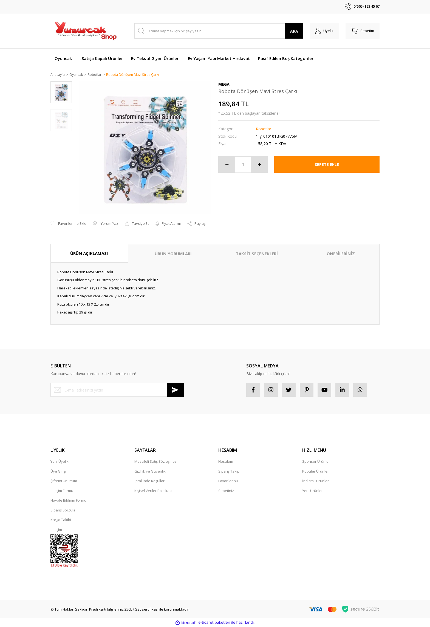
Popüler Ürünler (315, 471)
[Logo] (85, 31)
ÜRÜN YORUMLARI (173, 254)
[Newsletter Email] (117, 390)
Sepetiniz (226, 490)
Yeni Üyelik (59, 461)
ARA (294, 31)
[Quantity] (243, 165)
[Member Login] (324, 31)
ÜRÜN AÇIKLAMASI (89, 253)
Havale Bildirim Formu (68, 500)
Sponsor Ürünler (316, 461)
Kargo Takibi (60, 520)
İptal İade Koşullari (149, 481)
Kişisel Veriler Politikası (153, 490)
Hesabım (225, 461)
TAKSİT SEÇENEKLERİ (257, 254)
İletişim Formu (61, 490)
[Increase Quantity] (259, 165)
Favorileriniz (228, 481)
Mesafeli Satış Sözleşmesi (155, 461)
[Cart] (363, 31)
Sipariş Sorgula (62, 510)
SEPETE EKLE (327, 164)
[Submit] (175, 390)
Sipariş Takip (228, 471)
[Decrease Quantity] (227, 165)
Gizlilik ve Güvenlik (150, 471)
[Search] (218, 31)
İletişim (56, 529)
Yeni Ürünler (312, 490)
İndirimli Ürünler (315, 481)
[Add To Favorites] (68, 224)
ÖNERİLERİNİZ (341, 254)
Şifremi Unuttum (63, 481)
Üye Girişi (58, 471)
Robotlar (263, 129)
